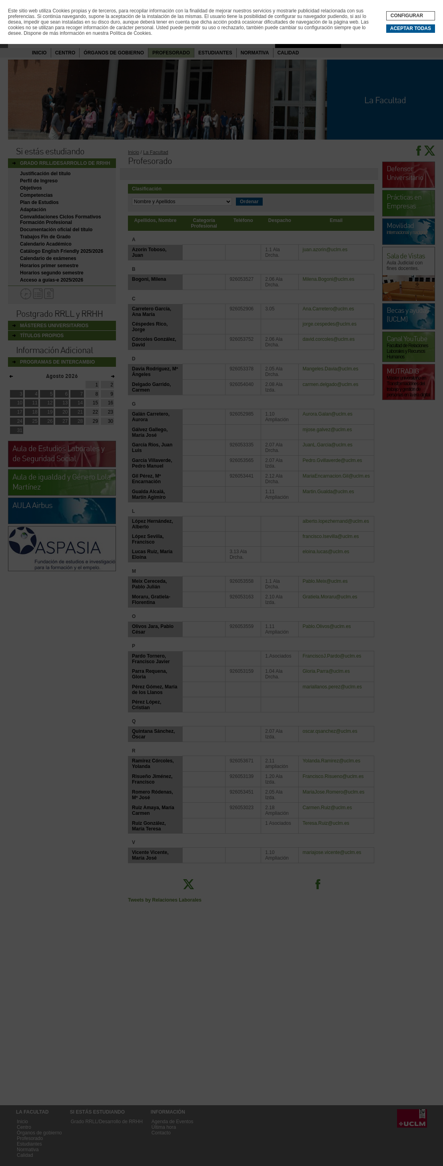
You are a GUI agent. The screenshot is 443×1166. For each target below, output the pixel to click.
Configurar (407, 15)
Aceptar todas (410, 28)
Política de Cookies (130, 33)
